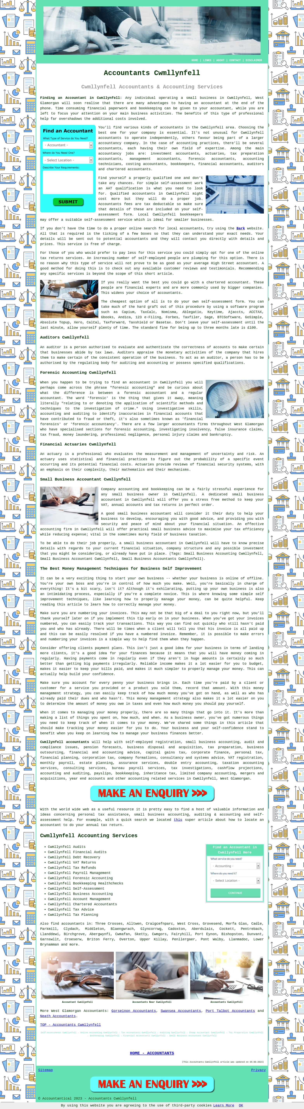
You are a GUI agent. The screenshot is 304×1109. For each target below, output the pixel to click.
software (238, 307)
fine (164, 328)
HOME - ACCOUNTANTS (152, 1053)
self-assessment (227, 322)
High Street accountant (234, 263)
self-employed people (159, 258)
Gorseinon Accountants (133, 1011)
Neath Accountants (58, 1016)
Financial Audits (90, 852)
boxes (146, 234)
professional (251, 113)
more (73, 945)
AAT (109, 188)
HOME (195, 60)
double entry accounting (190, 763)
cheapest (118, 302)
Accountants (95, 1011)
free (94, 244)
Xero (78, 322)
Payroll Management (92, 873)
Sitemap (45, 1070)
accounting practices (197, 143)
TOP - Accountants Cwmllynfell (70, 1025)
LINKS (207, 60)
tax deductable (159, 204)
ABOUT (220, 60)
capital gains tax (165, 752)
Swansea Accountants (181, 1011)
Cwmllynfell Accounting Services (88, 836)
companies (252, 288)
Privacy (258, 1070)
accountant (211, 103)
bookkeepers (191, 214)
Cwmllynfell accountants (64, 742)
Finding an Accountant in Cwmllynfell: (81, 98)
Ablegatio (191, 312)
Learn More (223, 1105)
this (178, 820)
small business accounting (212, 742)
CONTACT (235, 60)
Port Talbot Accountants (230, 1011)
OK (241, 1105)
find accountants (68, 924)
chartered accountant (227, 282)
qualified (162, 178)
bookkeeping (150, 108)
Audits (79, 847)
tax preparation (224, 747)
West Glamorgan (66, 1011)
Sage (208, 317)
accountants (171, 127)
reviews (190, 268)
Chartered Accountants (95, 904)
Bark (241, 228)
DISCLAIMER (254, 60)
